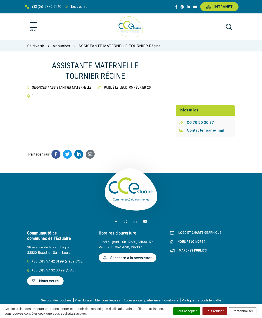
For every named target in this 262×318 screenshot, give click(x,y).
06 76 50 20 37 (200, 122)
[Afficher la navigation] (33, 27)
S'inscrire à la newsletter (127, 258)
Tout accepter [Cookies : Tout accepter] (187, 311)
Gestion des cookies (56, 300)
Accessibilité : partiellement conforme (151, 300)
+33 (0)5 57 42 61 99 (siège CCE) (55, 261)
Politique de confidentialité (201, 300)
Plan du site (83, 300)
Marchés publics (193, 250)
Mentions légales (107, 300)
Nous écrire (45, 281)
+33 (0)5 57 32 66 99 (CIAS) (51, 270)
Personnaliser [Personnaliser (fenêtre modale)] (242, 311)
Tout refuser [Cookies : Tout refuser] (215, 311)
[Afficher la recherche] (229, 27)
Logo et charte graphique (199, 233)
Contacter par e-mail (205, 130)
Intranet (219, 6)
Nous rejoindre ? (192, 242)
